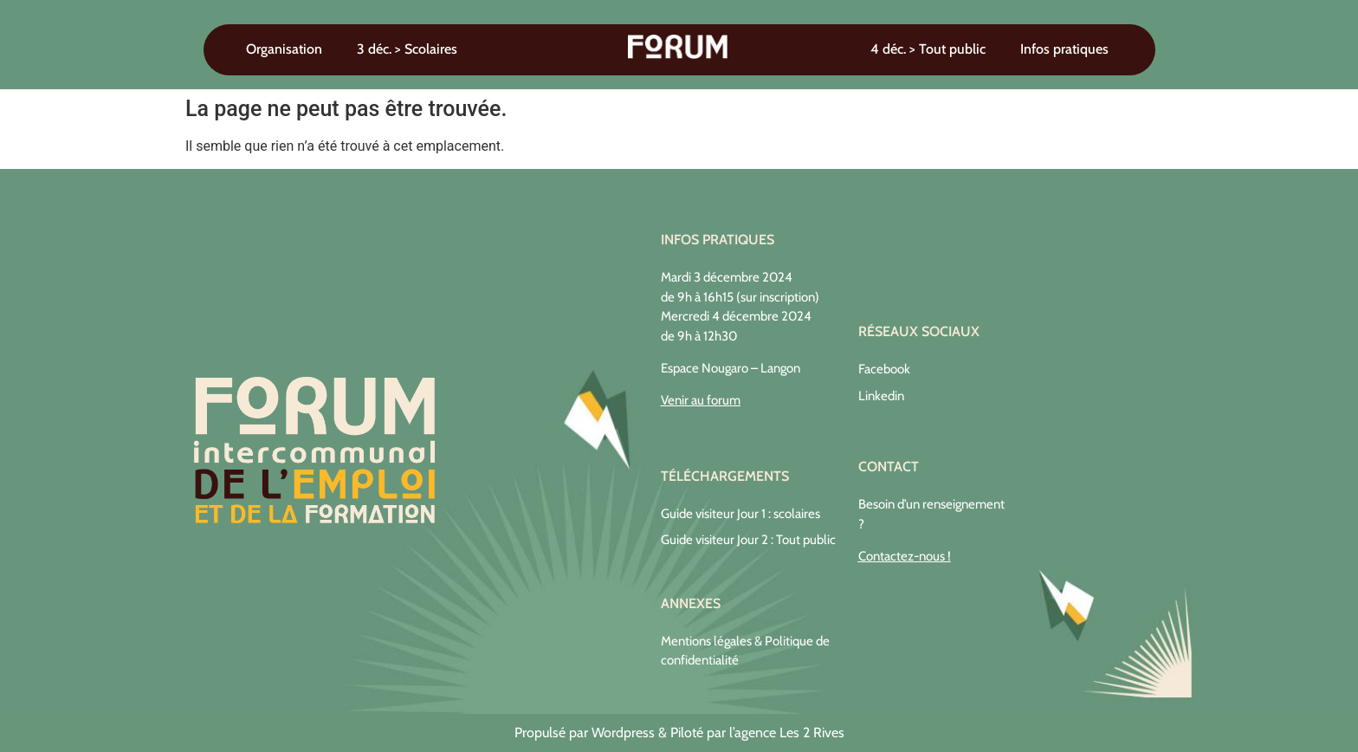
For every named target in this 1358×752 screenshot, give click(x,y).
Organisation (284, 49)
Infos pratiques (1064, 49)
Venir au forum (700, 400)
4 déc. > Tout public (928, 49)
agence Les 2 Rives (789, 732)
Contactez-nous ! (904, 556)
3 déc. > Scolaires (407, 49)
